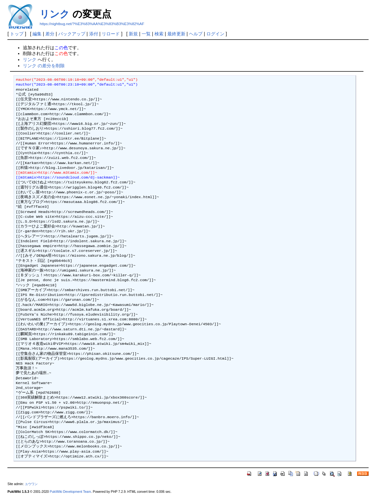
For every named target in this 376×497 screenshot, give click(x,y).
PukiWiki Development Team (70, 491)
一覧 (146, 33)
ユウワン (31, 484)
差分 (49, 33)
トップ (17, 33)
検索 (159, 33)
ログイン (215, 33)
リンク (55, 14)
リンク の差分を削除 (44, 65)
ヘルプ (195, 33)
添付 (93, 33)
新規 (133, 33)
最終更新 (176, 33)
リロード (111, 33)
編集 (37, 33)
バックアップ (71, 33)
